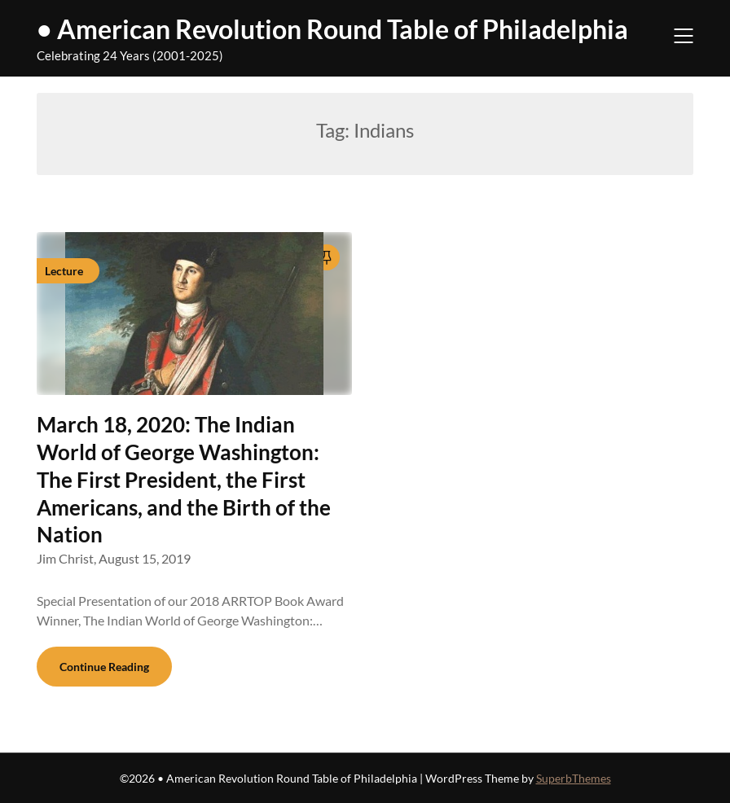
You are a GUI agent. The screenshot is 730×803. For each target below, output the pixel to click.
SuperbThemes (573, 778)
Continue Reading (104, 667)
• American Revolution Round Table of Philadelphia (332, 29)
